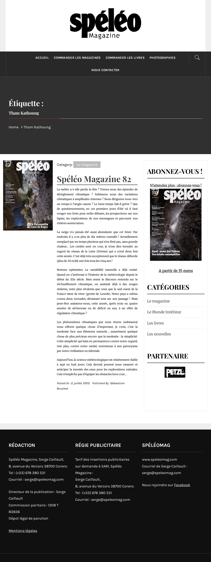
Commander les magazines (77, 58)
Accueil (42, 58)
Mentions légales (23, 530)
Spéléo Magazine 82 (94, 178)
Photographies (163, 58)
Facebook (182, 485)
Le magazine (86, 164)
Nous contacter (105, 70)
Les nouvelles (159, 334)
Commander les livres (125, 58)
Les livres (155, 323)
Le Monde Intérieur (164, 312)
